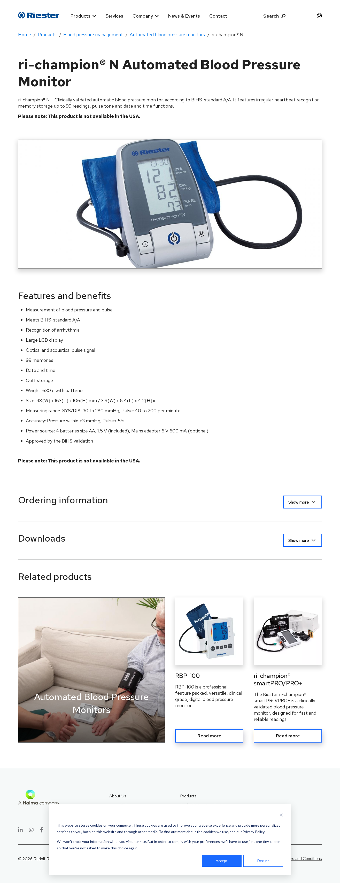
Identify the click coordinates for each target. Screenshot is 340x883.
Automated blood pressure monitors (167, 35)
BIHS (67, 441)
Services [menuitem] (114, 16)
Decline (263, 860)
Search (271, 16)
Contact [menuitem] (218, 16)
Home (24, 35)
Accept (222, 860)
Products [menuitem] (80, 16)
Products (47, 35)
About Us (117, 796)
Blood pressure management (93, 35)
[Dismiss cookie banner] (281, 815)
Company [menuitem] (143, 16)
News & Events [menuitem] (184, 16)
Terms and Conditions (302, 858)
